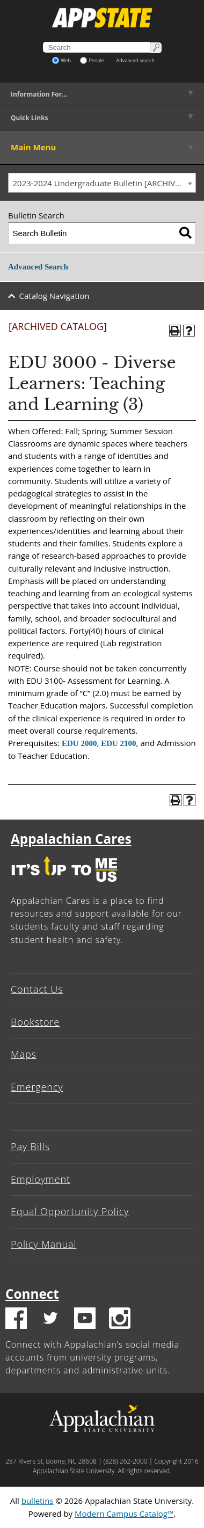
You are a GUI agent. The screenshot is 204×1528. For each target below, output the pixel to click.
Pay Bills (30, 1146)
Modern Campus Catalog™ (124, 1513)
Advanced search (135, 60)
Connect (32, 1294)
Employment (40, 1179)
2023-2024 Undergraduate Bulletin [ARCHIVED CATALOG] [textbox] (104, 183)
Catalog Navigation (54, 295)
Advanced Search (38, 266)
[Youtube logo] (85, 1319)
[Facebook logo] (16, 1319)
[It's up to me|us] (64, 884)
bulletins (37, 1500)
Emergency (37, 1086)
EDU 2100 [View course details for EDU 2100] (118, 743)
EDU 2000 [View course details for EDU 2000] (79, 743)
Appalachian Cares (71, 838)
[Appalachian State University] (102, 17)
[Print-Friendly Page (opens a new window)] (175, 331)
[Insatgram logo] (119, 1319)
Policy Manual (43, 1244)
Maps (24, 1054)
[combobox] (102, 183)
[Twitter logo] (50, 1319)
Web (61, 60)
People (92, 60)
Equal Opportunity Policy (70, 1211)
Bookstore (35, 1021)
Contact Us (37, 989)
